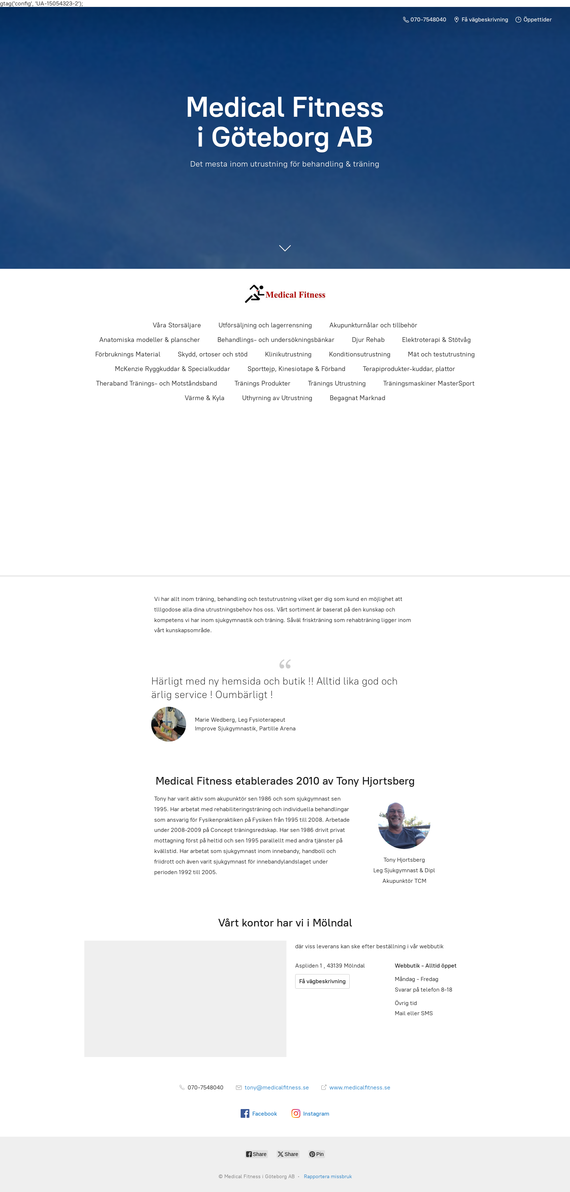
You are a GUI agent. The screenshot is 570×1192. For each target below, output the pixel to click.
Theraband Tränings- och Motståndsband (156, 383)
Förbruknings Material (127, 354)
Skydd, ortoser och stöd (213, 354)
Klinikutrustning (288, 354)
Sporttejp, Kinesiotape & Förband (296, 369)
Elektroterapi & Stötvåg (436, 340)
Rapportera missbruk (328, 1176)
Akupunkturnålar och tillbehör (373, 325)
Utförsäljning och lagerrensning (265, 325)
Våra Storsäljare (177, 325)
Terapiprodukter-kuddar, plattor (409, 369)
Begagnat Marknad (357, 398)
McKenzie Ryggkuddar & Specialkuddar (172, 369)
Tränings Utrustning (337, 383)
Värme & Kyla (205, 398)
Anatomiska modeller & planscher (149, 340)
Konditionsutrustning (359, 354)
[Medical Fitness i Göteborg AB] (285, 294)
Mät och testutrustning (441, 354)
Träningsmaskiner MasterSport (428, 383)
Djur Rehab (368, 340)
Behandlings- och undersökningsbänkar (275, 340)
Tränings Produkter (262, 383)
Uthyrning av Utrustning (277, 398)
